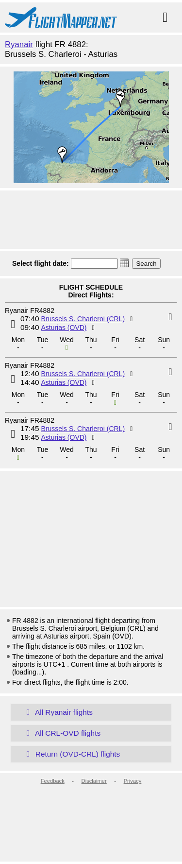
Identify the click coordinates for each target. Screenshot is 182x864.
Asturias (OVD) (63, 327)
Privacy (133, 781)
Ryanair (19, 44)
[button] (124, 263)
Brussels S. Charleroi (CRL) (83, 319)
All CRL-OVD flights (61, 733)
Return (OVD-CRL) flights (71, 754)
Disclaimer (94, 781)
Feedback (53, 781)
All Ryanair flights (58, 712)
